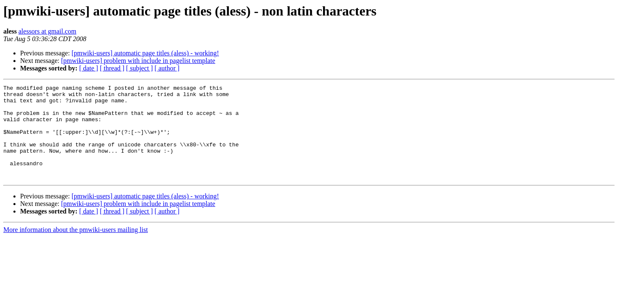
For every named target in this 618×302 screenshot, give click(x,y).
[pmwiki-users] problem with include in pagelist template (138, 60)
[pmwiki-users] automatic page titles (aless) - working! (145, 53)
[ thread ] (112, 68)
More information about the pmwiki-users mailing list (75, 248)
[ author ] (167, 68)
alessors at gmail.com (47, 31)
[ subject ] (139, 68)
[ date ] (88, 68)
